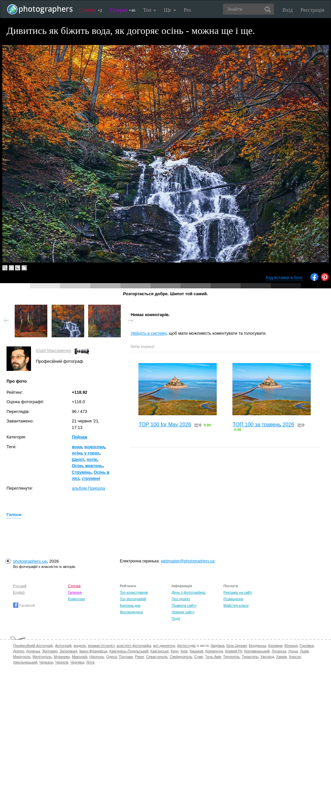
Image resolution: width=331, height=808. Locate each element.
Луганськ (279, 651)
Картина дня (130, 605)
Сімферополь (181, 657)
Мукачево (62, 657)
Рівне (139, 657)
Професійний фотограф (33, 646)
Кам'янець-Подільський (128, 651)
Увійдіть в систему (148, 333)
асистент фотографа (134, 646)
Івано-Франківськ (93, 651)
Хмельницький (25, 662)
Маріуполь (21, 657)
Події (176, 618)
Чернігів (61, 662)
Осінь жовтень (87, 465)
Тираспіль (250, 657)
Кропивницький (257, 651)
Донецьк (33, 651)
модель (80, 646)
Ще (170, 10)
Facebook (24, 605)
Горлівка (307, 646)
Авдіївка (218, 646)
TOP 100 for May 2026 (164, 424)
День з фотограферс (189, 592)
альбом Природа (88, 488)
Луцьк (293, 651)
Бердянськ (257, 646)
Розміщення (233, 599)
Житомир (49, 651)
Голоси (14, 514)
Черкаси (46, 662)
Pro (187, 10)
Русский (19, 586)
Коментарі (76, 599)
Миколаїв (79, 657)
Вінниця (291, 646)
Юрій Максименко (53, 350)
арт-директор (164, 646)
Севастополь (156, 657)
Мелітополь (42, 657)
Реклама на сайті (237, 592)
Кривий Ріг (233, 651)
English (19, 592)
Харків (281, 657)
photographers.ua (30, 561)
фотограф (63, 646)
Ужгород (267, 657)
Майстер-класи (235, 605)
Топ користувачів (134, 592)
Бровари (275, 646)
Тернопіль (231, 657)
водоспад (94, 446)
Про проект (181, 599)
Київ (184, 651)
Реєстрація (312, 10)
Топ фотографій (133, 599)
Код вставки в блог (284, 277)
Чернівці (77, 662)
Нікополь (96, 657)
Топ (149, 10)
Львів (304, 651)
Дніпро (18, 651)
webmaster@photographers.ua (187, 561)
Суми (198, 657)
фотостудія (186, 646)
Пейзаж (79, 436)
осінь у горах (86, 452)
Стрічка (90, 10)
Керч (175, 651)
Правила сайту (184, 605)
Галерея (122, 10)
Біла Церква (237, 646)
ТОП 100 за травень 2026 (263, 424)
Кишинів (196, 651)
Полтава (126, 657)
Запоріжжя (68, 651)
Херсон (295, 657)
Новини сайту (183, 612)
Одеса (111, 657)
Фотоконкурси (131, 612)
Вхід (288, 10)
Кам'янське (159, 651)
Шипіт (78, 459)
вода (77, 446)
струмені (91, 478)
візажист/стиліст (101, 646)
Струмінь (81, 472)
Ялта (90, 662)
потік (92, 459)
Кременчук (214, 651)
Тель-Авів (213, 657)
